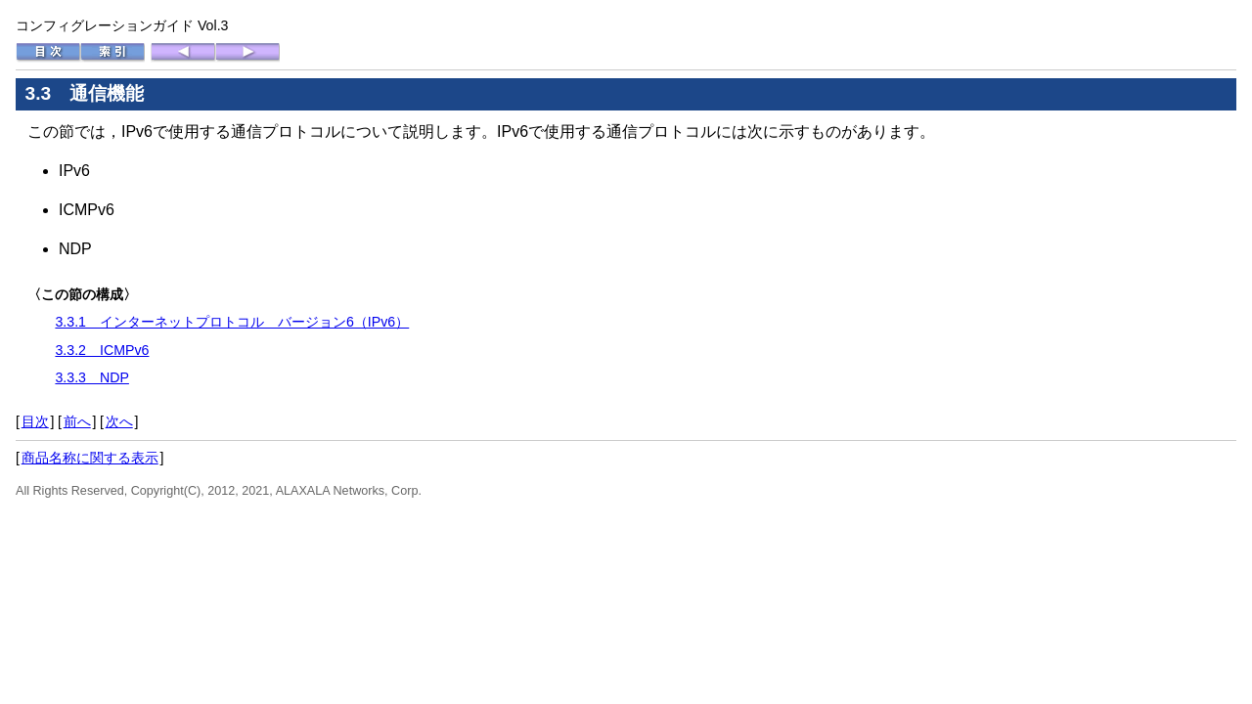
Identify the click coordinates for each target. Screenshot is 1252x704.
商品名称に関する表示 (90, 457)
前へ (77, 421)
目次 (35, 421)
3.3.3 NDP (92, 377)
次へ (119, 421)
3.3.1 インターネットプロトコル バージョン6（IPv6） (232, 322)
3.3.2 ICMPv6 (102, 350)
